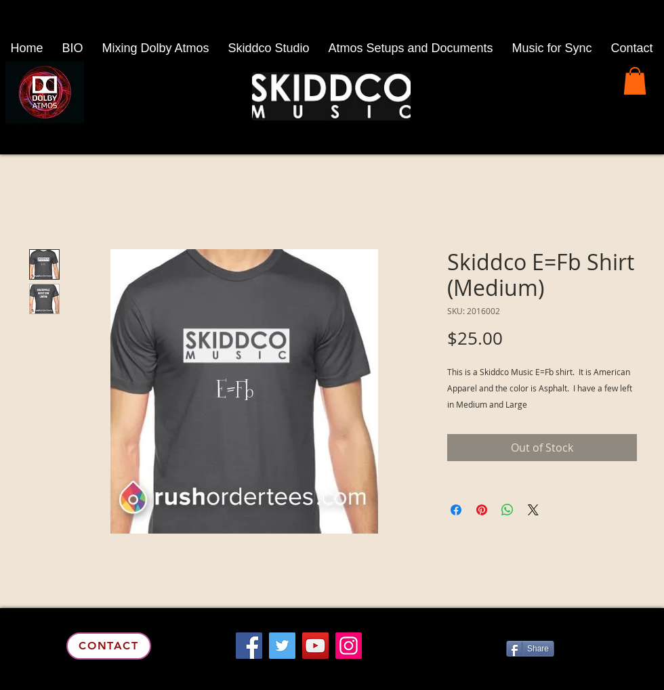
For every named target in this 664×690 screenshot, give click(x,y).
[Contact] (108, 646)
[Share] (530, 649)
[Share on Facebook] (456, 510)
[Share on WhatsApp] (507, 510)
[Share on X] (533, 510)
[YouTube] (315, 645)
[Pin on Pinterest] (482, 510)
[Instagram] (348, 645)
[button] (634, 81)
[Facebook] (249, 645)
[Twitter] (282, 645)
